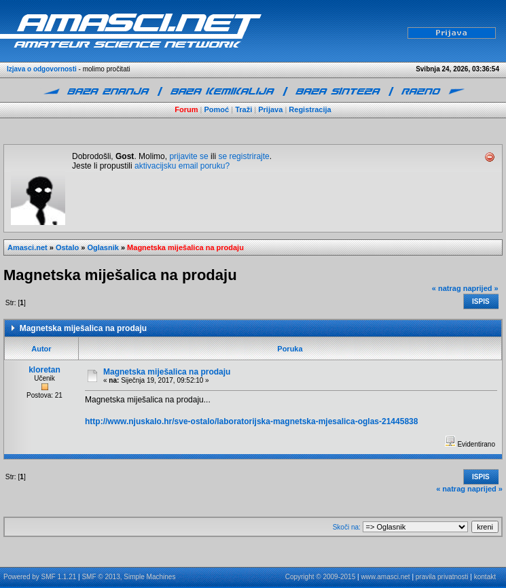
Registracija (310, 109)
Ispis (481, 301)
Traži (243, 109)
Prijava (270, 109)
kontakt (485, 577)
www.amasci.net (385, 577)
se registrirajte (243, 156)
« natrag (446, 288)
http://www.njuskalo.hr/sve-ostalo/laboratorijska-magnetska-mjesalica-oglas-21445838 (251, 421)
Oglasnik (102, 247)
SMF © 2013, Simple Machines (128, 577)
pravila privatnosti (442, 577)
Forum (186, 109)
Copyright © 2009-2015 (320, 577)
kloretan (44, 370)
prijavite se (188, 156)
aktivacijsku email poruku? (182, 166)
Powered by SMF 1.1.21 (39, 577)
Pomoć (217, 109)
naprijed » (481, 288)
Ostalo (67, 247)
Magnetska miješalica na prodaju (185, 247)
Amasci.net (27, 247)
